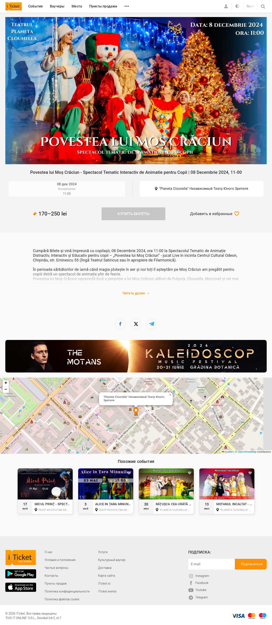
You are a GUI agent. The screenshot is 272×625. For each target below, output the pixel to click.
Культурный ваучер (111, 560)
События (35, 6)
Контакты (51, 575)
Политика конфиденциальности (67, 591)
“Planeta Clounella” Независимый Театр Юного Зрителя (203, 189)
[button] (136, 411)
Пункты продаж (56, 583)
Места (77, 6)
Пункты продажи (103, 6)
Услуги (103, 552)
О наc (48, 552)
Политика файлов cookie (62, 599)
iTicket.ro (104, 583)
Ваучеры (57, 6)
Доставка (105, 567)
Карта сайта (106, 575)
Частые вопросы (56, 567)
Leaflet (227, 451)
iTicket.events (107, 591)
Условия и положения (60, 560)
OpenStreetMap (247, 451)
